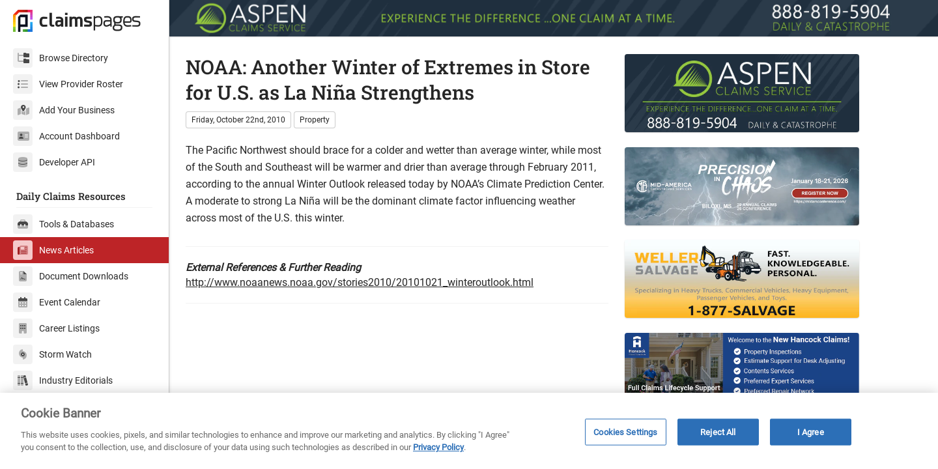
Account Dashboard (66, 136)
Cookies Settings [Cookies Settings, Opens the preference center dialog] (625, 431)
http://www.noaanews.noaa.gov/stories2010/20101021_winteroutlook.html (359, 282)
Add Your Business (64, 110)
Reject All (717, 431)
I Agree (810, 431)
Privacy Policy (438, 447)
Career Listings (56, 328)
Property (315, 119)
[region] (469, 431)
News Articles (53, 250)
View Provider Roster (68, 84)
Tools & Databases (63, 224)
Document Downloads (70, 276)
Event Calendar (56, 302)
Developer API (54, 162)
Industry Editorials (63, 380)
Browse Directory (60, 58)
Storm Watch (52, 354)
